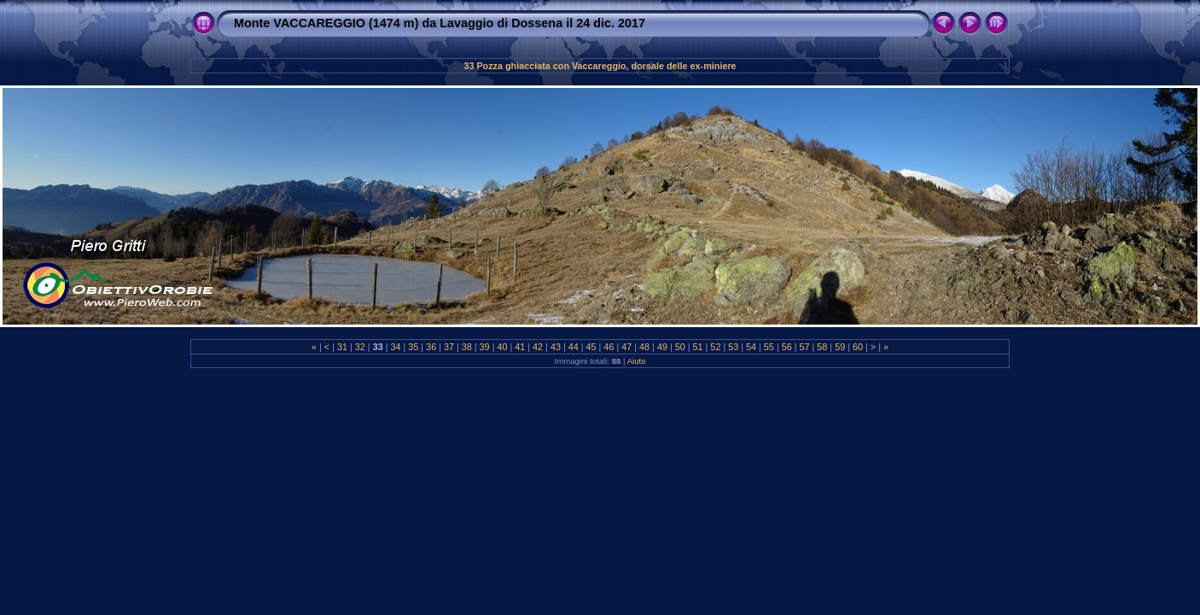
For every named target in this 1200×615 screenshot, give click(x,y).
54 (751, 347)
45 (591, 347)
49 (662, 347)
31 (342, 347)
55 (769, 347)
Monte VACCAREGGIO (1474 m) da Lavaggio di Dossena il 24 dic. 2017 (439, 23)
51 (698, 347)
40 (502, 347)
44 (573, 347)
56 (787, 347)
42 (537, 347)
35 (413, 347)
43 (555, 347)
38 (467, 347)
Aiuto (636, 361)
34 (395, 347)
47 (626, 347)
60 (857, 347)
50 (680, 347)
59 (840, 347)
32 (360, 347)
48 (644, 347)
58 (822, 347)
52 (715, 347)
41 (519, 347)
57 (805, 347)
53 (733, 347)
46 (608, 347)
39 (484, 347)
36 (431, 347)
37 (449, 347)
